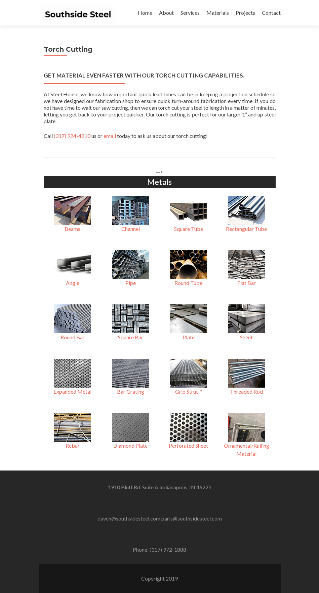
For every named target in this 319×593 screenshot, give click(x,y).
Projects (245, 12)
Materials (217, 12)
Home (145, 12)
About (166, 12)
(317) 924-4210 (72, 136)
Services (190, 12)
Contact (271, 12)
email (110, 136)
